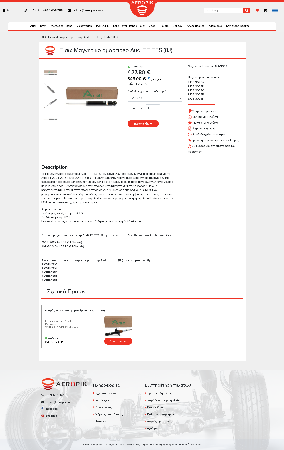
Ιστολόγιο (102, 400)
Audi (33, 26)
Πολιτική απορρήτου (161, 414)
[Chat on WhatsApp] (26, 10)
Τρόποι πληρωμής (159, 393)
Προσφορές (103, 407)
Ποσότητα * (137, 108)
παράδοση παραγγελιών (163, 400)
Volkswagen (84, 26)
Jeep (152, 26)
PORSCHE (102, 26)
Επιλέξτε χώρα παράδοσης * (147, 91)
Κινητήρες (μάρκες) (238, 26)
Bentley (177, 26)
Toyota (164, 26)
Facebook (49, 409)
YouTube (49, 416)
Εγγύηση (152, 428)
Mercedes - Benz (61, 26)
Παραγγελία (143, 124)
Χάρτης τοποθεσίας (109, 414)
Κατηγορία (215, 26)
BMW (43, 26)
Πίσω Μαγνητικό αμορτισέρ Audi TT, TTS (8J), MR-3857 (83, 37)
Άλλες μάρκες (195, 26)
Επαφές (100, 421)
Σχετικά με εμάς (106, 393)
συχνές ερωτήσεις (159, 421)
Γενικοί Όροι (155, 407)
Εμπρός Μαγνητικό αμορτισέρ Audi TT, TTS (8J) (75, 310)
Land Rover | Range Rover (129, 26)
